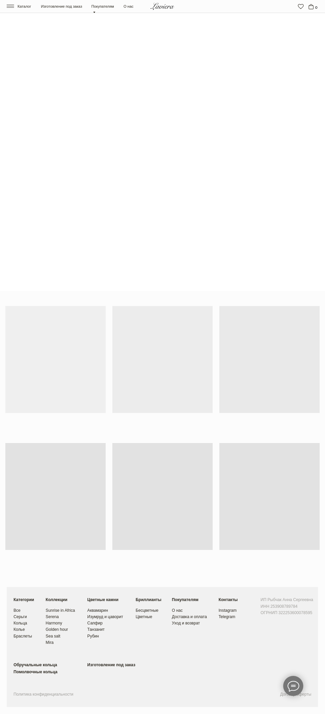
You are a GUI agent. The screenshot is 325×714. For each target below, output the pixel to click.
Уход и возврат (186, 623)
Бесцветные (147, 610)
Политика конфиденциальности (43, 694)
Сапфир (95, 623)
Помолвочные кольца (35, 672)
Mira (50, 642)
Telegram (227, 616)
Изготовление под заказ (61, 6)
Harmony (54, 623)
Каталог (24, 6)
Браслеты (22, 636)
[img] (301, 6)
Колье (19, 629)
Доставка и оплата (189, 616)
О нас (128, 6)
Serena (52, 616)
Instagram (228, 610)
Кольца (20, 623)
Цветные (144, 616)
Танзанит (96, 629)
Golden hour (57, 629)
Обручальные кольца (35, 665)
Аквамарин (97, 610)
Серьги (20, 616)
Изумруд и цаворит (105, 616)
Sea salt (53, 636)
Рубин (93, 636)
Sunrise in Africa (60, 610)
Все (16, 610)
